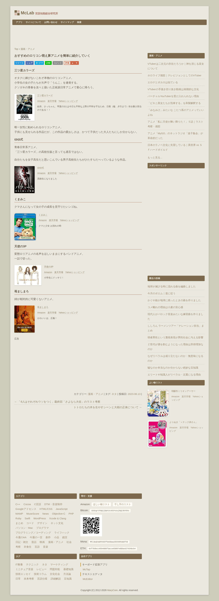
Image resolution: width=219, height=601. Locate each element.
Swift (27, 518)
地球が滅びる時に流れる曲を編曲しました (172, 286)
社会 (69, 542)
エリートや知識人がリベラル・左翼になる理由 (174, 374)
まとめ (19, 523)
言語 (37, 546)
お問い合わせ (50, 22)
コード (30, 523)
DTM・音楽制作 (53, 504)
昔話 (33, 542)
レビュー (41, 569)
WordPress (39, 518)
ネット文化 (57, 523)
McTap (86, 569)
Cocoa (27, 504)
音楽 (45, 546)
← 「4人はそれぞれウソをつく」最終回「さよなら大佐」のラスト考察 (57, 401)
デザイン (42, 523)
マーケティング (59, 564)
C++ (18, 504)
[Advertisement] (109, 36)
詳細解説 (56, 578)
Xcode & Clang (57, 518)
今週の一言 (36, 537)
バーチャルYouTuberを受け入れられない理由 (173, 96)
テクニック (32, 564)
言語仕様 (42, 578)
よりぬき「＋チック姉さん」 (183, 422)
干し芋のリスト (122, 504)
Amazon (41, 101)
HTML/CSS (46, 508)
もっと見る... (155, 157)
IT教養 (19, 564)
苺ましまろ (42, 307)
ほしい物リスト (101, 504)
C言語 (37, 504)
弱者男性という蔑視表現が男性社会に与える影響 (175, 337)
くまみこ (43, 215)
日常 (18, 578)
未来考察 (29, 578)
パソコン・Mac (24, 527)
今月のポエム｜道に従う (161, 293)
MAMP (19, 513)
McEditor (88, 579)
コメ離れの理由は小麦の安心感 (165, 307)
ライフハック (61, 532)
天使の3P (48, 266)
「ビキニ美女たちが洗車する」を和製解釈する (174, 103)
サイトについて (33, 22)
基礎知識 (68, 569)
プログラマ (42, 527)
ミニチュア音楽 (24, 569)
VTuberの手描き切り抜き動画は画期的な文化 (173, 89)
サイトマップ (67, 22)
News (45, 513)
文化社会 (55, 573)
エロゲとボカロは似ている (163, 82)
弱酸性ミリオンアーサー (183, 391)
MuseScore (32, 513)
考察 (18, 546)
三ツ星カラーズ (45, 95)
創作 (48, 537)
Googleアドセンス (26, 508)
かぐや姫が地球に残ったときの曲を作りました (174, 300)
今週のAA (21, 537)
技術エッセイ (23, 573)
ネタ (114, 394)
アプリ (19, 22)
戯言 (64, 537)
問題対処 (55, 569)
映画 (42, 542)
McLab (27, 12)
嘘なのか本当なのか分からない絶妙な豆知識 (173, 367)
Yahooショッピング (68, 101)
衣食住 (27, 546)
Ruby (18, 518)
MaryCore (112, 590)
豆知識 (68, 578)
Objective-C (58, 513)
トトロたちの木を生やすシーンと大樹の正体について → (108, 407)
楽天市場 (52, 101)
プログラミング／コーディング (33, 532)
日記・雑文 (22, 542)
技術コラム (40, 573)
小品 (56, 537)
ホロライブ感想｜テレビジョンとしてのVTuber (174, 75)
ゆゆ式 (40, 167)
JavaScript (62, 508)
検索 (79, 22)
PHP (71, 513)
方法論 (67, 573)
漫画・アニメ (95, 394)
